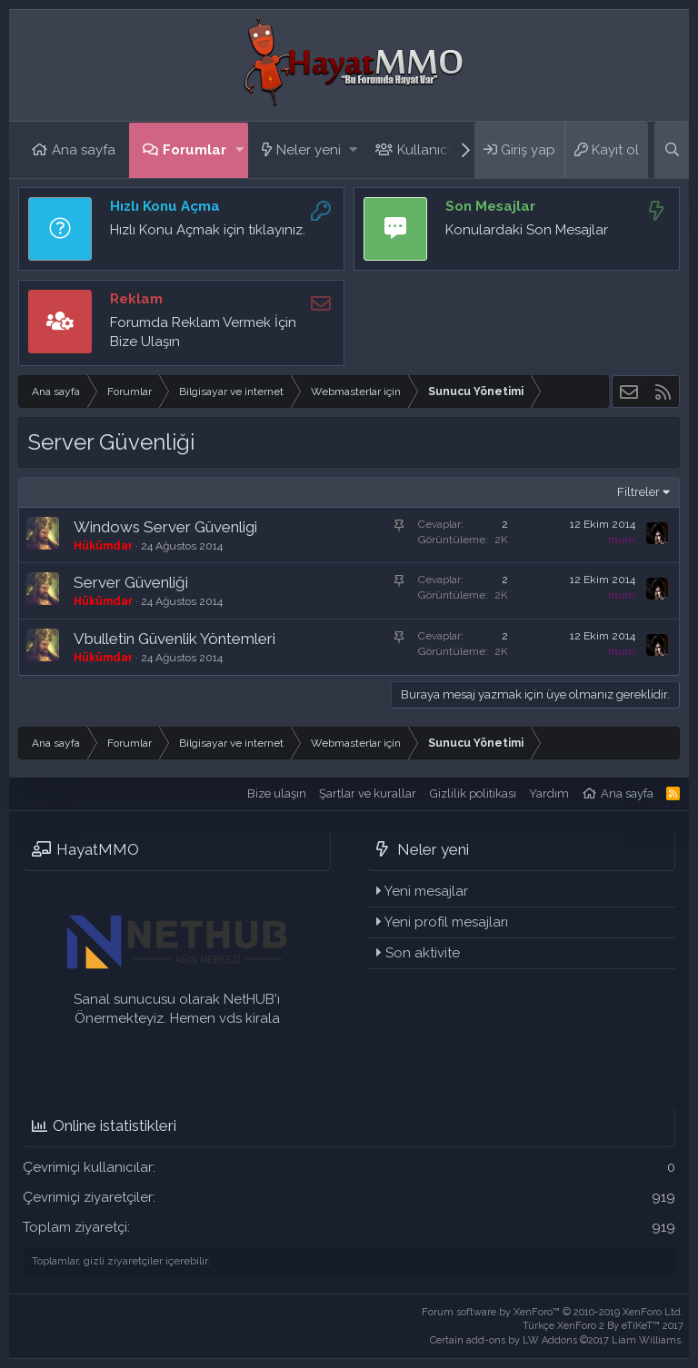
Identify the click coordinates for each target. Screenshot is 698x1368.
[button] (239, 150)
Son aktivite (422, 953)
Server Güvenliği (131, 582)
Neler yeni (308, 150)
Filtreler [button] (638, 492)
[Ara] (671, 150)
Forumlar (194, 150)
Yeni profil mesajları (446, 922)
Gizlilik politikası (473, 793)
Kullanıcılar (432, 150)
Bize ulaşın (276, 793)
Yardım (549, 793)
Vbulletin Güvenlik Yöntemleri (174, 638)
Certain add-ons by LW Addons (556, 1340)
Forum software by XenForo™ (552, 1312)
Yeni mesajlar (426, 891)
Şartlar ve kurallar (367, 793)
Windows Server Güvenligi (165, 527)
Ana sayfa (83, 150)
